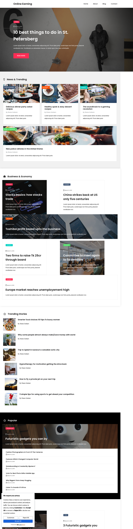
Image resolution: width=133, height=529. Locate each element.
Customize (10, 518)
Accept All (18, 521)
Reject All (26, 518)
